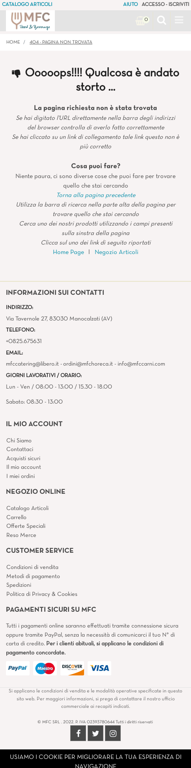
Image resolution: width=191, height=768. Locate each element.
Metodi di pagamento (33, 576)
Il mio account (23, 467)
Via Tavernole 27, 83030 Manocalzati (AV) (59, 319)
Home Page (68, 252)
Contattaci (19, 449)
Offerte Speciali (25, 526)
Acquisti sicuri (23, 458)
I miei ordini (20, 476)
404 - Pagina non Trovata (61, 42)
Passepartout (112, 754)
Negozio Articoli (117, 252)
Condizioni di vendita (32, 567)
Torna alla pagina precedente (95, 195)
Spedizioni (18, 585)
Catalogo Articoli (27, 508)
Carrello (16, 517)
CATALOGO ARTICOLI (27, 4)
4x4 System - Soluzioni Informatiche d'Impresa (112, 763)
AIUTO (130, 4)
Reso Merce (21, 535)
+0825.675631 (24, 341)
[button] (161, 21)
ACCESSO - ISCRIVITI (165, 4)
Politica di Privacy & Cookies (41, 594)
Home (13, 42)
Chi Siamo (19, 441)
